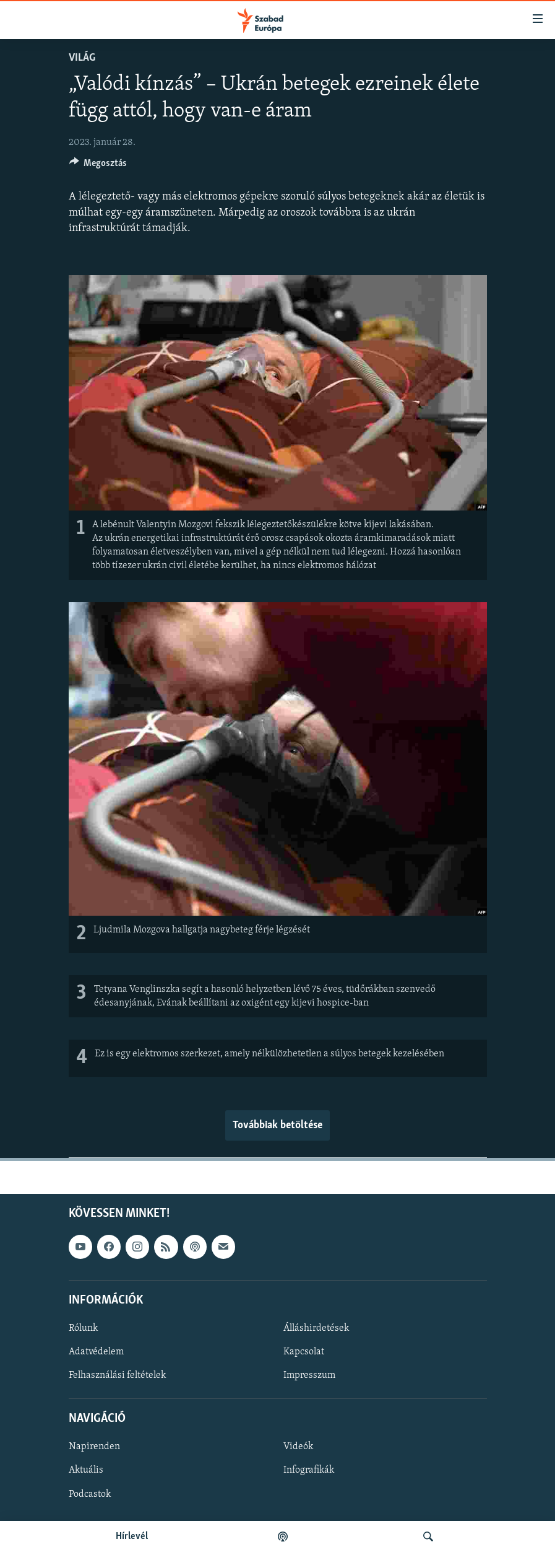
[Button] (98, 166)
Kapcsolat (303, 1352)
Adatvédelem (96, 1352)
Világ (82, 58)
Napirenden (94, 1447)
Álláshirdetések (316, 1328)
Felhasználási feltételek (117, 1375)
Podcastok (90, 1494)
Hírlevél (132, 1536)
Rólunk (83, 1328)
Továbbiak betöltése (277, 1125)
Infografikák (308, 1471)
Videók (298, 1447)
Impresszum (309, 1375)
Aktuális (86, 1471)
